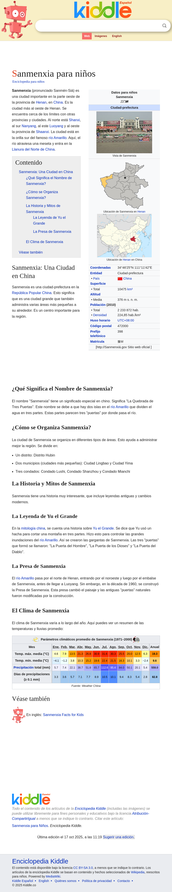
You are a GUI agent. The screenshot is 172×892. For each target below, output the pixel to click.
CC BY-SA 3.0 (83, 867)
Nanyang (29, 126)
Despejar (155, 26)
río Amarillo (57, 138)
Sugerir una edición (118, 837)
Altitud (95, 294)
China (127, 278)
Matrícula (97, 341)
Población (98, 305)
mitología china (33, 528)
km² (130, 289)
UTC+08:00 (126, 320)
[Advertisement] (86, 53)
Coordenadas (100, 267)
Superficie (98, 283)
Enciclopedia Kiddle (90, 808)
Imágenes (101, 36)
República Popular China (32, 293)
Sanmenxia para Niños (30, 826)
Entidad (96, 273)
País (96, 278)
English (117, 36)
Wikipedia (138, 872)
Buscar (164, 26)
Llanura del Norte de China (33, 149)
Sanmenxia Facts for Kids (63, 715)
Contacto (123, 881)
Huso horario (100, 320)
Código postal (101, 326)
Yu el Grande (103, 528)
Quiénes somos (65, 881)
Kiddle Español (22, 881)
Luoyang (56, 126)
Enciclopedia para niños (28, 81)
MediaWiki (53, 876)
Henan (141, 211)
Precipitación (24, 667)
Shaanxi (42, 132)
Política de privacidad (97, 881)
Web (87, 36)
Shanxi (74, 120)
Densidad (100, 315)
